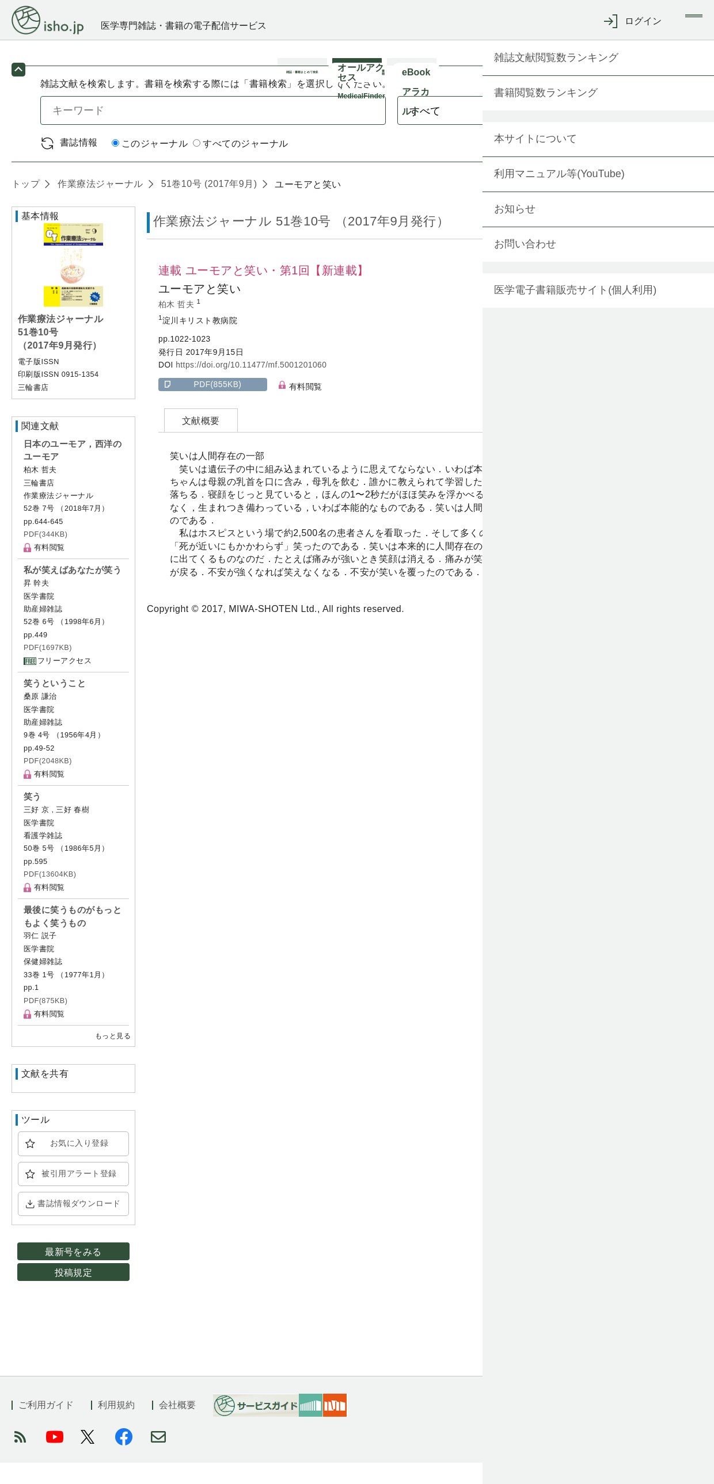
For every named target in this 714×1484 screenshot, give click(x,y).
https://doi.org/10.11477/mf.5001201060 (251, 386)
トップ (26, 205)
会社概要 (177, 1426)
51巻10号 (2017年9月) (207, 205)
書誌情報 (79, 164)
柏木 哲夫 (177, 326)
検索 (626, 131)
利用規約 (116, 1426)
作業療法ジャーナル (99, 205)
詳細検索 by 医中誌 (632, 164)
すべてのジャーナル (240, 165)
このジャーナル (150, 165)
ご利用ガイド (46, 1426)
